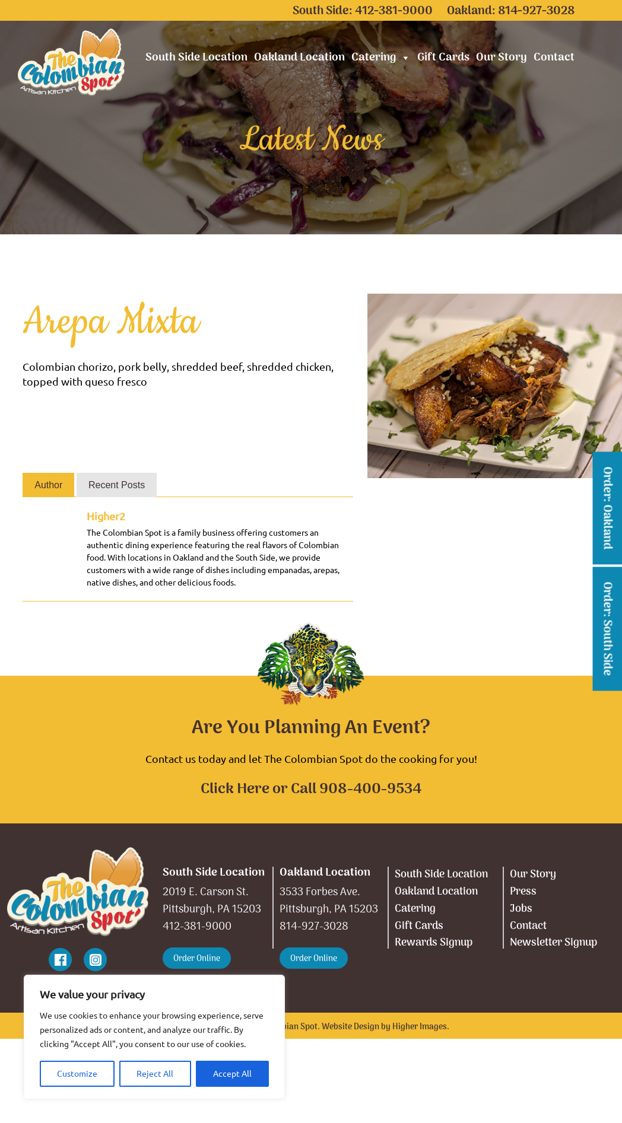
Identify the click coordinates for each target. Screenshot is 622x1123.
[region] (154, 1037)
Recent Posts (116, 485)
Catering (381, 58)
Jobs (521, 909)
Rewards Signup (433, 943)
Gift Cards (443, 58)
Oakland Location (299, 58)
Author (48, 485)
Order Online (196, 959)
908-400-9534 (370, 789)
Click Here (235, 789)
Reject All (155, 1074)
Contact (554, 58)
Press (523, 892)
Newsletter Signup (553, 943)
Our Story (501, 58)
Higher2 (106, 516)
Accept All (232, 1074)
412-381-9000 (394, 11)
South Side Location (196, 58)
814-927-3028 (536, 11)
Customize (77, 1074)
